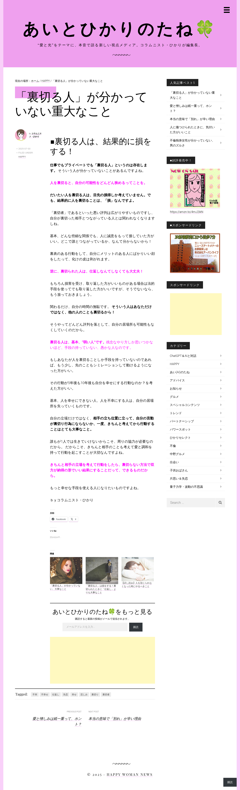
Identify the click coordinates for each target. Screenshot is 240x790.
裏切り (95, 694)
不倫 (173, 446)
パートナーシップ (182, 421)
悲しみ (84, 694)
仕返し (55, 694)
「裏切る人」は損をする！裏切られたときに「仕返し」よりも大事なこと (101, 589)
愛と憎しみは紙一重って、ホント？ (191, 108)
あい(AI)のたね (180, 372)
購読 (135, 627)
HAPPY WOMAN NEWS (130, 774)
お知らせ (176, 388)
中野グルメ (177, 454)
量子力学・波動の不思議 (186, 486)
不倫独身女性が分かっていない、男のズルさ (192, 143)
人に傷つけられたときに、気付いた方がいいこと (192, 129)
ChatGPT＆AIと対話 (183, 356)
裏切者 (106, 694)
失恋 (65, 694)
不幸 (34, 694)
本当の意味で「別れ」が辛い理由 (114, 718)
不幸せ (44, 694)
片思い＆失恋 (179, 478)
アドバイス (177, 380)
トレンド (176, 413)
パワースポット (180, 429)
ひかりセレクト (180, 437)
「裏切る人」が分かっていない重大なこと (192, 95)
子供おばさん (179, 470)
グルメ (174, 396)
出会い (174, 462)
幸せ (74, 694)
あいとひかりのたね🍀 (120, 28)
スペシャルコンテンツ (185, 405)
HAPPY (22, 157)
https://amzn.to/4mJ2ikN (186, 212)
